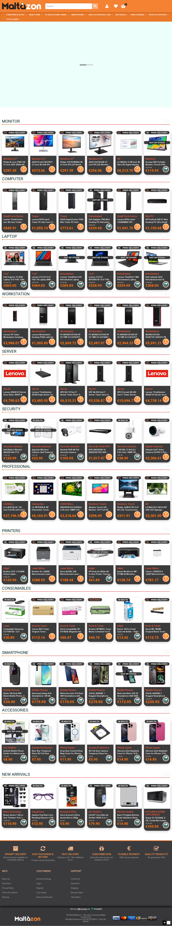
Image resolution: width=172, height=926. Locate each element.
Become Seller (77, 893)
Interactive (38, 504)
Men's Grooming (12, 811)
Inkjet (6, 568)
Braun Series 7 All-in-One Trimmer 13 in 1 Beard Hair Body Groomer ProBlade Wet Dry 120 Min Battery (14, 816)
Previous (164, 121)
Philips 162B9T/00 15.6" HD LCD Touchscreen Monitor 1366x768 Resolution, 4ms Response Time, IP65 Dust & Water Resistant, (128, 508)
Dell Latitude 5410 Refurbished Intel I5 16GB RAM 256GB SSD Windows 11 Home (156, 278)
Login (38, 883)
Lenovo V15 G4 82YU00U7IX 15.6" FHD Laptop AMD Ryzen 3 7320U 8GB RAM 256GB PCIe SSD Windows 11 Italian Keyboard (99, 278)
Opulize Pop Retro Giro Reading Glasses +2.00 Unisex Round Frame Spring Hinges (42, 816)
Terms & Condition (10, 893)
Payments (75, 883)
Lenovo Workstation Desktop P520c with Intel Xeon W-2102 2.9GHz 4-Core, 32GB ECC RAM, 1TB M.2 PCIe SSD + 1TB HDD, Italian (43, 335)
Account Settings (43, 879)
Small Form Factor (13, 216)
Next (168, 121)
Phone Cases (67, 747)
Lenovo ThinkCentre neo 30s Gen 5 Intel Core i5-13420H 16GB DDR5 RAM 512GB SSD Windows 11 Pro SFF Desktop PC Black (13, 220)
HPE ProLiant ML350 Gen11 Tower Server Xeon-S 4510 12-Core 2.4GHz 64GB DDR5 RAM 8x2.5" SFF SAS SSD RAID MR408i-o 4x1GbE (128, 393)
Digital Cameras (154, 446)
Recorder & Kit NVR (99, 446)
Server (7, 388)
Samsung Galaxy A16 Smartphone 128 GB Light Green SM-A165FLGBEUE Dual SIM (43, 694)
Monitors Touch (97, 504)
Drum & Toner (39, 625)
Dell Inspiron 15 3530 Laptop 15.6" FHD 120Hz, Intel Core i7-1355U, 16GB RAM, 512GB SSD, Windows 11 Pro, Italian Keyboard (14, 278)
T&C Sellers (76, 897)
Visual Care (38, 811)
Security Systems (12, 446)
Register (40, 888)
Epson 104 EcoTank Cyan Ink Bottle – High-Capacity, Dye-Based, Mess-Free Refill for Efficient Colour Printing (128, 630)
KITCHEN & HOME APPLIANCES (155, 813)
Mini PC (150, 216)
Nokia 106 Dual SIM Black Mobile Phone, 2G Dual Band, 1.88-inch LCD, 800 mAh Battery (14, 694)
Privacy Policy (8, 888)
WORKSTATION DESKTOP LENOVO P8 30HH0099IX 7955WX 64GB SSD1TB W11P (156, 335)
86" (147, 504)
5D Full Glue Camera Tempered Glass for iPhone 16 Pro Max (98, 752)
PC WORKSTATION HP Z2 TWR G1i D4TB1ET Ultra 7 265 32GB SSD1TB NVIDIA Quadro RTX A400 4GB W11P (71, 335)
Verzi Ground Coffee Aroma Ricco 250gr (70, 816)
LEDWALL (8, 504)
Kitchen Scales (125, 811)
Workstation (10, 331)
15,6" (6, 273)
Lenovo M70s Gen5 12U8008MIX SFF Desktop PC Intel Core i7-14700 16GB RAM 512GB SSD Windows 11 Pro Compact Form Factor (128, 220)
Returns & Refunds (44, 897)
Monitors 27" (10, 158)
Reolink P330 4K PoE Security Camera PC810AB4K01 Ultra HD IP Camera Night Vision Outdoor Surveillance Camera (71, 451)
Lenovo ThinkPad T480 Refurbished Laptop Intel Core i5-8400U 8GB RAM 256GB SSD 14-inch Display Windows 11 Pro (128, 278)
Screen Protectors (42, 747)
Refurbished (95, 216)
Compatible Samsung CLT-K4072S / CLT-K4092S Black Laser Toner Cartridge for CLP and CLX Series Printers (14, 630)
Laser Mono (38, 568)
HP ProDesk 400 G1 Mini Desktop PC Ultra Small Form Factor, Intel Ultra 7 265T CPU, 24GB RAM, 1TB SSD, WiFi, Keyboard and (157, 220)
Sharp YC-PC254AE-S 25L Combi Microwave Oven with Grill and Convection (156, 819)
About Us (6, 879)
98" (119, 158)
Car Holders (9, 747)
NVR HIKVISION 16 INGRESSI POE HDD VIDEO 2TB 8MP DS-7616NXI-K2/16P (98, 451)
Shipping (74, 888)
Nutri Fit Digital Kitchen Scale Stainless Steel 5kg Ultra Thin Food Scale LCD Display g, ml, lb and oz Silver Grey (128, 816)
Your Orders (41, 893)
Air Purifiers (95, 811)
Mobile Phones (11, 690)
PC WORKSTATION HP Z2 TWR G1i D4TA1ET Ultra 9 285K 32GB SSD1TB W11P (127, 335)
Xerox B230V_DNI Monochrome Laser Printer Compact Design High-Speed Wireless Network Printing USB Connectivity (71, 572)
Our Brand (6, 883)
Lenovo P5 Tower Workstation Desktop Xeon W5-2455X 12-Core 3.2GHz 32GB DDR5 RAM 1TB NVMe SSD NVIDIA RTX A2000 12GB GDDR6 (14, 335)
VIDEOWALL (67, 504)
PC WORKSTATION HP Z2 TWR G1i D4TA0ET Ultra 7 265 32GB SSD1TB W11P (99, 335)
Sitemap (5, 897)
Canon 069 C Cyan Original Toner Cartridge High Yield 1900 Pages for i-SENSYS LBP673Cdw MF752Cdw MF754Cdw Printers (42, 630)
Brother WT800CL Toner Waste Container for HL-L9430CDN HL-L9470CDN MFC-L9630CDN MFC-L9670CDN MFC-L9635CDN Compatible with (100, 630)
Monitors (150, 158)
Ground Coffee (68, 811)
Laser (6, 625)
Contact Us (75, 879)
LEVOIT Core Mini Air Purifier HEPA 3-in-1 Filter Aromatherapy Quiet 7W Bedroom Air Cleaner (99, 816)
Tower (35, 216)
